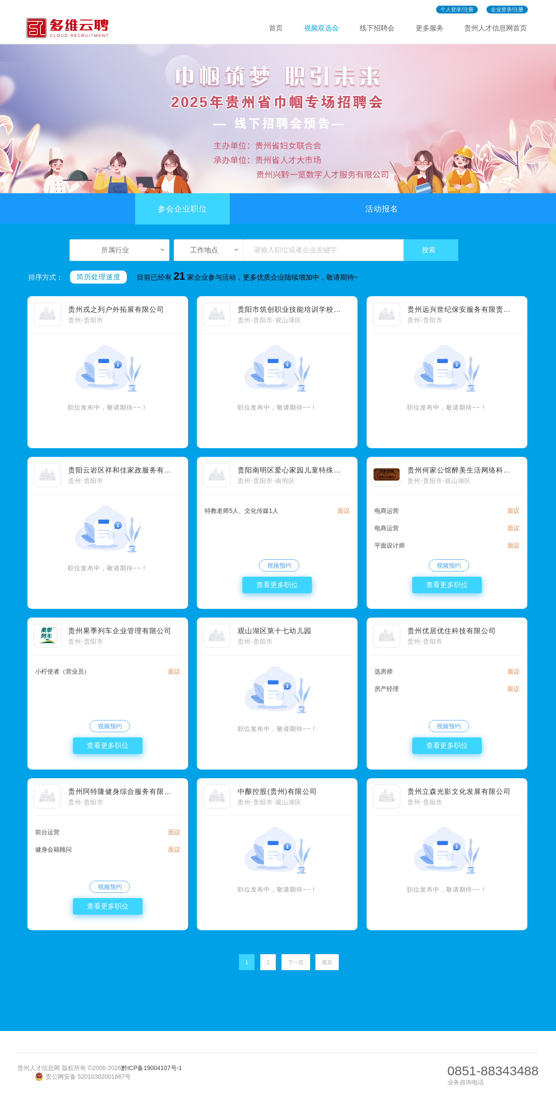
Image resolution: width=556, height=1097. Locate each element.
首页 (276, 28)
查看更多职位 (277, 584)
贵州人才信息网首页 (495, 28)
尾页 (327, 962)
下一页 (296, 962)
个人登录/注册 (456, 10)
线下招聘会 (377, 28)
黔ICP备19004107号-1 (151, 1067)
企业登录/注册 (507, 10)
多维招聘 (71, 28)
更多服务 (429, 28)
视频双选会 (321, 28)
